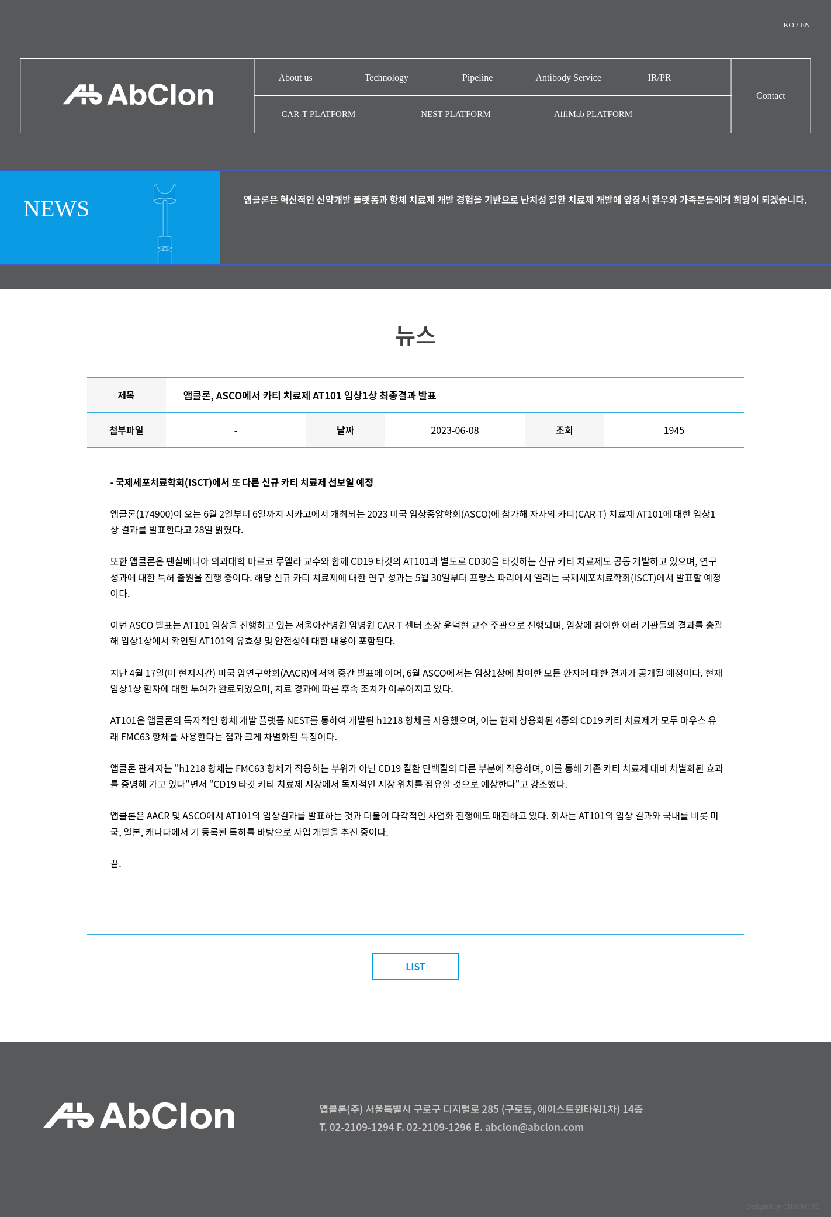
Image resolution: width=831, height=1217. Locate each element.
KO (788, 24)
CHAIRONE (801, 1206)
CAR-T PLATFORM (318, 114)
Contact (770, 96)
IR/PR (659, 77)
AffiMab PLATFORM (593, 114)
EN (805, 24)
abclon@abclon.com (534, 1126)
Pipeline (477, 77)
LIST (415, 966)
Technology (386, 77)
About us (296, 77)
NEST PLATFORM (455, 114)
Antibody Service (568, 77)
